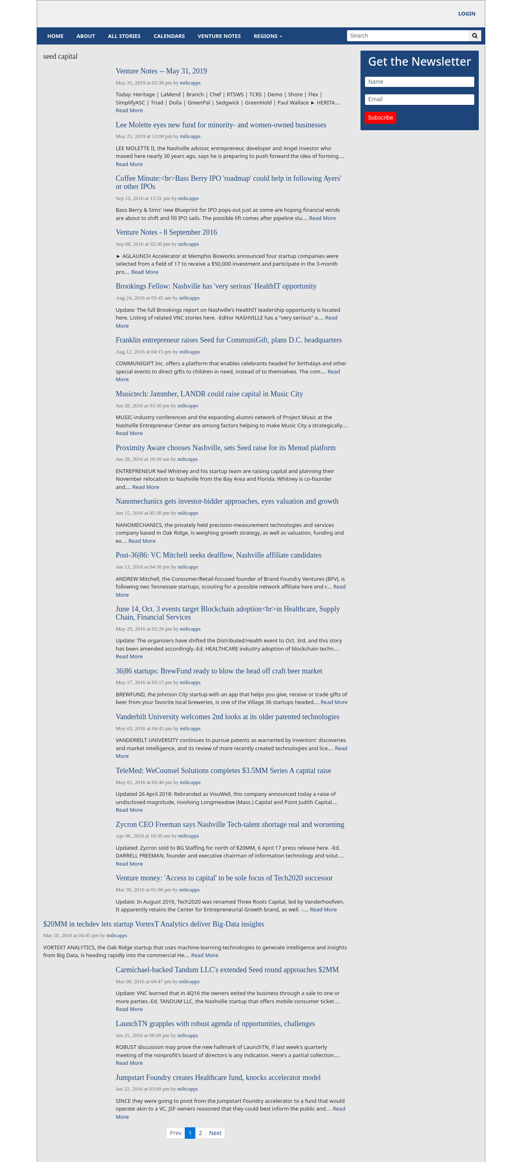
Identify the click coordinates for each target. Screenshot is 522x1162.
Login (467, 13)
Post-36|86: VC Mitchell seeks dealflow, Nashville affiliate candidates (219, 555)
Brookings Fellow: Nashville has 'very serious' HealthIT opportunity (216, 286)
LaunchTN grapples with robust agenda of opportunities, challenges (215, 1024)
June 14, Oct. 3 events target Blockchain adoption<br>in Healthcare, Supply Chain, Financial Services (228, 613)
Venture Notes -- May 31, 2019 (161, 71)
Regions (265, 36)
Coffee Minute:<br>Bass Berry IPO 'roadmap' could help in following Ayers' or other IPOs (228, 183)
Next (215, 1133)
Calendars (169, 36)
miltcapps (190, 83)
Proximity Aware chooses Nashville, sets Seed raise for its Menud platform (226, 448)
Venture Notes (219, 36)
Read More (129, 110)
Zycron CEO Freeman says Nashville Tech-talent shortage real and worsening (230, 825)
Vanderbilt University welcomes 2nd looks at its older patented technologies (227, 717)
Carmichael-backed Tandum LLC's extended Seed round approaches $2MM (227, 970)
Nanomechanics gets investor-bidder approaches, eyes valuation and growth (227, 501)
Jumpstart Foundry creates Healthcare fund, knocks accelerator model (218, 1078)
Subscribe (380, 117)
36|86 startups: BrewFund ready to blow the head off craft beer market (219, 671)
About (86, 36)
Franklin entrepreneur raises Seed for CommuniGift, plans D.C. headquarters (229, 340)
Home (55, 36)
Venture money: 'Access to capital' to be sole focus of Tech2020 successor (224, 878)
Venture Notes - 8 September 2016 (166, 232)
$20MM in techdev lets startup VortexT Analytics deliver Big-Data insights (153, 924)
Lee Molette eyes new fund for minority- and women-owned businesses (221, 125)
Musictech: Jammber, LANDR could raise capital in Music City (209, 394)
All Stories (124, 36)
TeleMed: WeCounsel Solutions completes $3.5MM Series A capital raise (223, 771)
